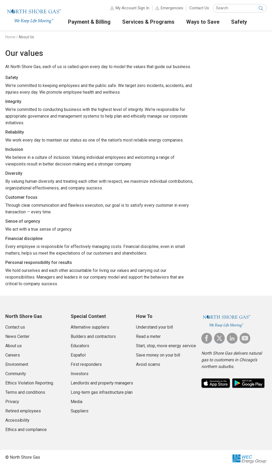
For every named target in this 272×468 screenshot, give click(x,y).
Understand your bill (154, 327)
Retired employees (23, 410)
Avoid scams (148, 364)
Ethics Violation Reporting (29, 383)
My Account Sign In (132, 8)
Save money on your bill (158, 355)
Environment (16, 364)
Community (15, 373)
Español (78, 355)
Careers (12, 355)
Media (76, 401)
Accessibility (17, 420)
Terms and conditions (25, 392)
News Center (17, 336)
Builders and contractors (93, 336)
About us (13, 345)
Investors (79, 373)
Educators (80, 345)
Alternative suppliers (90, 327)
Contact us (15, 327)
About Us (26, 37)
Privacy (12, 401)
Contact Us (199, 8)
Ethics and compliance (26, 429)
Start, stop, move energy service (166, 345)
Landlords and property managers (102, 383)
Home (10, 37)
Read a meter (148, 336)
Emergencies (172, 8)
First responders (86, 364)
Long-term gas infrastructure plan (102, 392)
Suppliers (79, 410)
